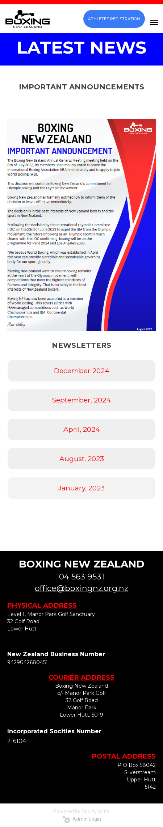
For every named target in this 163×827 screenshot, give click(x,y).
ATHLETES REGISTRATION (114, 18)
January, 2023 (81, 488)
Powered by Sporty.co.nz (81, 811)
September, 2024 (81, 400)
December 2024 (81, 371)
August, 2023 (81, 459)
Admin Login (81, 819)
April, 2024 (81, 429)
